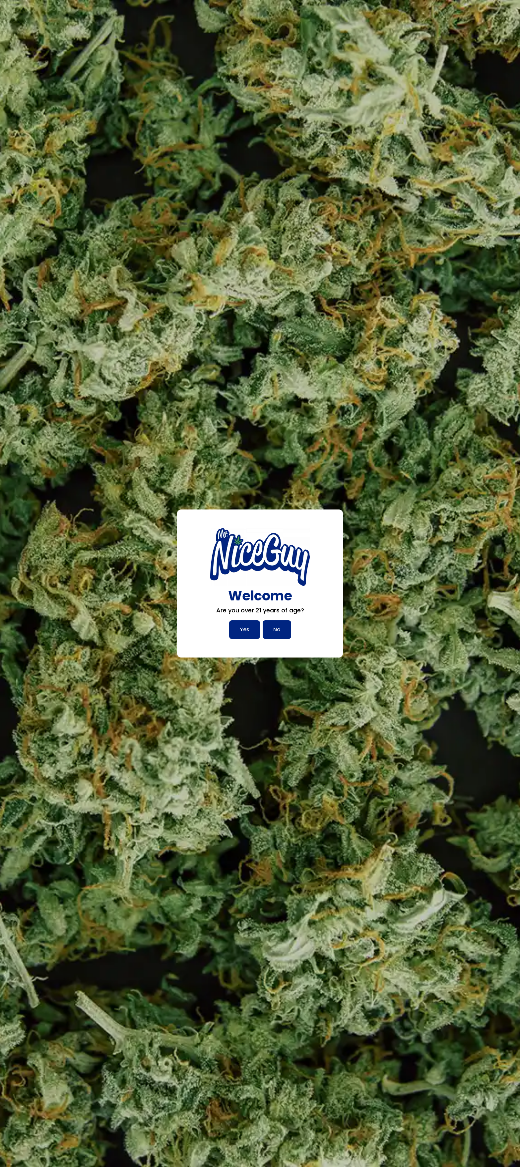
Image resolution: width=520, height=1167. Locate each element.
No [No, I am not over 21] (277, 629)
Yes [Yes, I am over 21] (244, 629)
